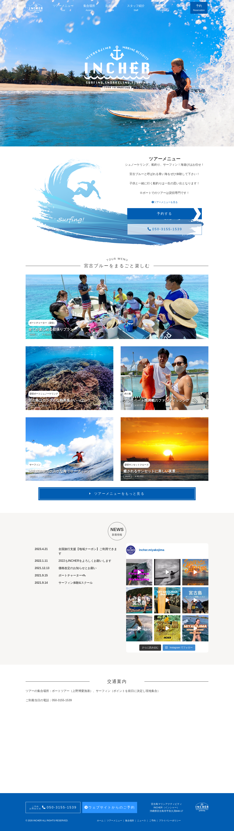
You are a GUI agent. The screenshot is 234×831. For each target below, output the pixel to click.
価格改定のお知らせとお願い (77, 568)
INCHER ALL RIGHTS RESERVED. (50, 820)
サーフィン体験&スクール (75, 582)
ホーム (100, 820)
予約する (164, 213)
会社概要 (161, 8)
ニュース (141, 820)
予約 (199, 8)
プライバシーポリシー (170, 820)
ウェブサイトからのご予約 (109, 807)
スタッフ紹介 (136, 8)
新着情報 (111, 8)
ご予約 (152, 820)
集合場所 (89, 8)
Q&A (180, 8)
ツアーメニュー (63, 8)
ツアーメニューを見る (165, 202)
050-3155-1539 (164, 229)
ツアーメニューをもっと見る (117, 493)
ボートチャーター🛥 (72, 575)
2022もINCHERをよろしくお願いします (84, 560)
